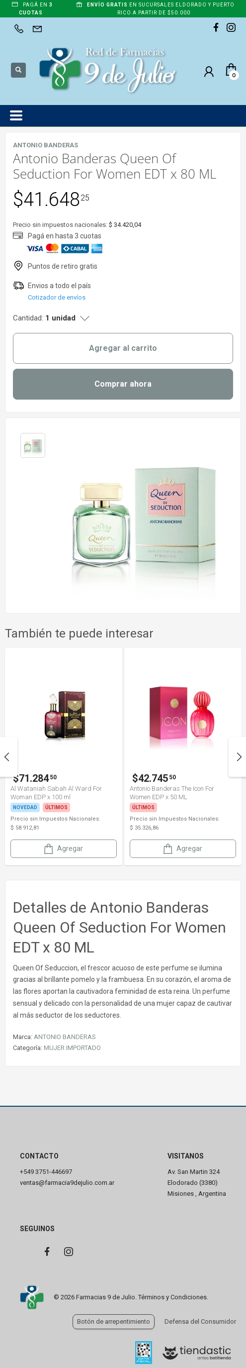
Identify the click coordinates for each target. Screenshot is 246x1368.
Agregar (62, 848)
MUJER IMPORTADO (72, 1048)
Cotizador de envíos (56, 297)
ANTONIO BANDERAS (65, 1037)
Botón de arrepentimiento (113, 1321)
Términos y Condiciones (172, 1297)
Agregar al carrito (123, 348)
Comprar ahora (123, 384)
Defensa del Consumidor (200, 1321)
